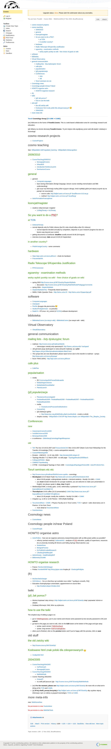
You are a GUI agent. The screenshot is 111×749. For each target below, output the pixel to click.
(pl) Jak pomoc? (41, 98)
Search (7, 31)
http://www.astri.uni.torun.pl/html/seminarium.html (72, 477)
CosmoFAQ (41, 409)
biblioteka (35, 56)
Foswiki (39, 19)
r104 (68, 724)
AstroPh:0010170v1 (97, 465)
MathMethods (41, 674)
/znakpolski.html (38, 655)
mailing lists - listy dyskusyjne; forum (48, 64)
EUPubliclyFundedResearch (46, 550)
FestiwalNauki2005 (86, 399)
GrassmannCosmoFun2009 (42, 431)
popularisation (40, 69)
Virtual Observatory (38, 59)
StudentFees (41, 545)
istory (53, 724)
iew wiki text (90, 724)
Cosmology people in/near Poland (43, 86)
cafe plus (39, 66)
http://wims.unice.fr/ (60, 292)
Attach (104, 19)
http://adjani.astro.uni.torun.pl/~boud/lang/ (61, 196)
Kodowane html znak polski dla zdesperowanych (54, 108)
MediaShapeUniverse (44, 383)
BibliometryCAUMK (39, 557)
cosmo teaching (37, 27)
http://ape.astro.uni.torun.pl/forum (58, 359)
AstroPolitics (36, 538)
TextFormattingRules (58, 628)
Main (6, 51)
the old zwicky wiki (42, 105)
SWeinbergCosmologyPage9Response (56, 438)
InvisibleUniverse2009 (40, 433)
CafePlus (35, 368)
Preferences (8, 42)
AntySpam (36, 304)
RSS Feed (8, 38)
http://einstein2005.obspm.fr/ (69, 455)
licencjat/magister (42, 34)
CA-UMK (50, 119)
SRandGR (40, 164)
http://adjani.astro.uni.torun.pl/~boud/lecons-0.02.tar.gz (69, 193)
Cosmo (6, 12)
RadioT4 (35, 311)
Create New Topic (10, 26)
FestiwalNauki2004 (43, 402)
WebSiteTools (48, 710)
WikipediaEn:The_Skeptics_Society (93, 416)
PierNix (34, 306)
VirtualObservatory (38, 330)
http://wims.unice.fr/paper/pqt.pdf (80, 292)
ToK (33, 448)
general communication (40, 61)
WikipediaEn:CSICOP (56, 416)
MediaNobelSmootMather (46, 385)
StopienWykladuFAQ (39, 290)
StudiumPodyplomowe (40, 309)
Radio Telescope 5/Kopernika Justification (50, 47)
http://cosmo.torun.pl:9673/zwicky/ (44, 645)
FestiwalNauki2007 (72, 399)
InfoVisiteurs (36, 581)
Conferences (40, 74)
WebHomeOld (58, 19)
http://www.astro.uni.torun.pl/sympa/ (44, 356)
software (35, 54)
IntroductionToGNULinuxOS (46, 167)
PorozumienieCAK (61, 448)
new (41, 76)
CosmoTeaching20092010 (41, 159)
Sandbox (7, 53)
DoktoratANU (59, 540)
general (38, 32)
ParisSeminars (37, 510)
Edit (98, 19)
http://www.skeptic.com (72, 416)
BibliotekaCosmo (62, 320)
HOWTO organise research (45, 91)
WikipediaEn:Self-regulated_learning (44, 150)
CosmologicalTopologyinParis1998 (77, 465)
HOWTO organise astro (40, 88)
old (41, 78)
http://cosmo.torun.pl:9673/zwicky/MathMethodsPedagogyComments (68, 285)
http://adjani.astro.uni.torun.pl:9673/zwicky (69, 600)
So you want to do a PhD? (45, 37)
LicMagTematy (42, 210)
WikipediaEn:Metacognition (67, 150)
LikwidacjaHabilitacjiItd (44, 553)
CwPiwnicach (41, 667)
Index (6, 28)
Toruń (30, 119)
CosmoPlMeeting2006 (40, 453)
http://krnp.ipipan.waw (55, 569)
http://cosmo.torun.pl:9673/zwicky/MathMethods (72, 682)
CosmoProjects (37, 141)
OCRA (59, 311)
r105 (63, 724)
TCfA (33, 220)
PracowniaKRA (37, 258)
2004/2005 (39, 110)
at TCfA (42, 39)
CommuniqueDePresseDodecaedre (51, 380)
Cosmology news (38, 83)
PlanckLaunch (42, 387)
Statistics (7, 40)
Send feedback (38, 745)
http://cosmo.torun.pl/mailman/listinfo (51, 344)
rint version (45, 724)
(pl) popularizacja (42, 71)
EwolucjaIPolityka (77, 569)
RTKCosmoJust (37, 268)
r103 (74, 724)
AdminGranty (37, 555)
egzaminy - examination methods (47, 49)
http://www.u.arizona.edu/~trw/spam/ (76, 346)
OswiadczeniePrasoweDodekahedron (54, 407)
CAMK (57, 119)
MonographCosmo (43, 162)
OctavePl (40, 679)
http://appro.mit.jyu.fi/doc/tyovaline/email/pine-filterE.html (51, 351)
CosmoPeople (37, 529)
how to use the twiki (42, 101)
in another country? (46, 42)
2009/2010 (39, 30)
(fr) (33, 93)
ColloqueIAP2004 (38, 460)
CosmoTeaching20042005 (41, 664)
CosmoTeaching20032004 (41, 672)
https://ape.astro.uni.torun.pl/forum (44, 256)
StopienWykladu (47, 287)
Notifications (8, 35)
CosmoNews (36, 519)
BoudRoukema (77, 19)
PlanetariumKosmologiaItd (46, 397)
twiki (33, 96)
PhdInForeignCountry (39, 246)
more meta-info (37, 113)
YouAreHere (48, 706)
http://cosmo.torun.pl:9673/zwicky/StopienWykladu (58, 282)
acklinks (80, 724)
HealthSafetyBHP (49, 555)
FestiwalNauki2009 (43, 399)
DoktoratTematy (37, 225)
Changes (7, 33)
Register (8, 18)
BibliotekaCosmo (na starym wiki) (43, 320)
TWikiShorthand (57, 626)
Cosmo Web (48, 19)
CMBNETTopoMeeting (40, 462)
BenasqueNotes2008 (39, 436)
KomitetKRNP (43, 569)
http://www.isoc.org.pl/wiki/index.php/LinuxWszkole (58, 414)
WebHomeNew (37, 702)
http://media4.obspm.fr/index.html (48, 586)
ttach (37, 724)
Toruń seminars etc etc (43, 81)
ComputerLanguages (44, 181)
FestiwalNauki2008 (57, 399)
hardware (39, 44)
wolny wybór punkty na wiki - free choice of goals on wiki (59, 52)
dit (32, 724)
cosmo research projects (40, 25)
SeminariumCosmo (43, 169)
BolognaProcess (42, 548)
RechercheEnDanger (45, 567)
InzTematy (52, 210)
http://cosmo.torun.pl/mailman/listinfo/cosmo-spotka (50, 474)
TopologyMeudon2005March (78, 457)
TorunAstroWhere (38, 503)
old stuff (34, 103)
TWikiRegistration (42, 619)
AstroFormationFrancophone (42, 198)
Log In (8, 16)
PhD (53, 215)
